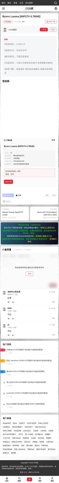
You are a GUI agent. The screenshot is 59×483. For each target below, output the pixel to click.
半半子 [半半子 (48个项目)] (20, 434)
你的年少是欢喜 (14, 292)
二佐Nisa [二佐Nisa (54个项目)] (43, 431)
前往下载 (51, 22)
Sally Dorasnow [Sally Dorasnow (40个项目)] (40, 427)
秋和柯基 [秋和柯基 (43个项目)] (16, 445)
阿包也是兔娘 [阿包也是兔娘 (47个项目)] (7, 449)
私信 (53, 29)
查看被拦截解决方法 (43, 236)
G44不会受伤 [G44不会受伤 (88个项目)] (31, 423)
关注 (43, 29)
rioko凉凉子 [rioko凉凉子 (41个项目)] (29, 427)
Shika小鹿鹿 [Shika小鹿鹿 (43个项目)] (7, 431)
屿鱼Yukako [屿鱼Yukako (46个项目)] (16, 438)
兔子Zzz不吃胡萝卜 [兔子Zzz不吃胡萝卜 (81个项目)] (9, 434)
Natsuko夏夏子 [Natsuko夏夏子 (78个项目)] (17, 427)
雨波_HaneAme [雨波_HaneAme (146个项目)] (19, 449)
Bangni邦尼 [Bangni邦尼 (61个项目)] (7, 423)
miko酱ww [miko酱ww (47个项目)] (6, 427)
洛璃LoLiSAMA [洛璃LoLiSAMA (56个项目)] (17, 442)
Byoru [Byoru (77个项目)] (15, 423)
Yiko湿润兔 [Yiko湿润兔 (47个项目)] (17, 431)
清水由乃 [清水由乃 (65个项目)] (27, 442)
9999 (10, 308)
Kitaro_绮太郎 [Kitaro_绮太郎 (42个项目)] (43, 423)
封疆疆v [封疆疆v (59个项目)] (47, 434)
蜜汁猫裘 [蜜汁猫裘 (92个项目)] (29, 445)
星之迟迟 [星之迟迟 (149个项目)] (41, 438)
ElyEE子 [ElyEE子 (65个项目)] (22, 423)
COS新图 (7, 22)
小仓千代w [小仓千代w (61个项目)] (6, 438)
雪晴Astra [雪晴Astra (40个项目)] (30, 449)
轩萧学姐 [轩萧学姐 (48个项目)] (45, 445)
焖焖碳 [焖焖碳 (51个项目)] (35, 442)
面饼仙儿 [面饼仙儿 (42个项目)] (6, 453)
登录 (12, 174)
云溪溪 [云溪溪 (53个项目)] (50, 431)
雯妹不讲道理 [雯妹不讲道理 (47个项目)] (41, 449)
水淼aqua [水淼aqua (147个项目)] (6, 442)
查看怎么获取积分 (47, 228)
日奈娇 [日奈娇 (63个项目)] (33, 438)
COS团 (35, 463)
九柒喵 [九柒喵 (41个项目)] (35, 431)
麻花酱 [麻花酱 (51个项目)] (13, 453)
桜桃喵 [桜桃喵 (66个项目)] (48, 438)
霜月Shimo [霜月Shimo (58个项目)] (51, 449)
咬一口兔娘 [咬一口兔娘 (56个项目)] (29, 434)
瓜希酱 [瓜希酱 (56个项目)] (41, 442)
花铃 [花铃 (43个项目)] (22, 445)
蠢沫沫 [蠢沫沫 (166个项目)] (37, 445)
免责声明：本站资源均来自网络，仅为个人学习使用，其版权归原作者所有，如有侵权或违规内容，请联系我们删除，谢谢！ (29, 468)
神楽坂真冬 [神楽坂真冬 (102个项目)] (7, 445)
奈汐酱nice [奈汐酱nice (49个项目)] (39, 434)
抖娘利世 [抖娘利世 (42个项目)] (26, 438)
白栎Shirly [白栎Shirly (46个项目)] (49, 442)
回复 (53, 302)
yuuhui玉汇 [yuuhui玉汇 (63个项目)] (27, 431)
